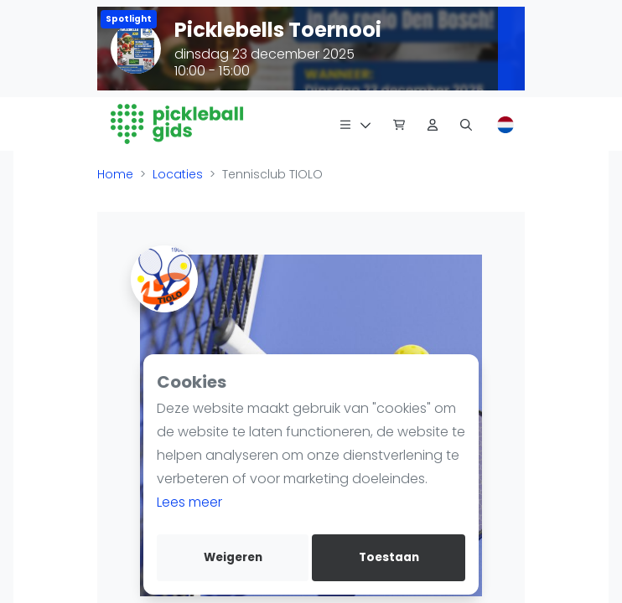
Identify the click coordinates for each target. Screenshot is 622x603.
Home (115, 174)
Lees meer (189, 502)
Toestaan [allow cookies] (389, 557)
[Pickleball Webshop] (399, 124)
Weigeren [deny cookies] (233, 557)
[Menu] (355, 124)
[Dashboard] (432, 124)
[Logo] (177, 124)
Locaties (178, 174)
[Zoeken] (466, 124)
